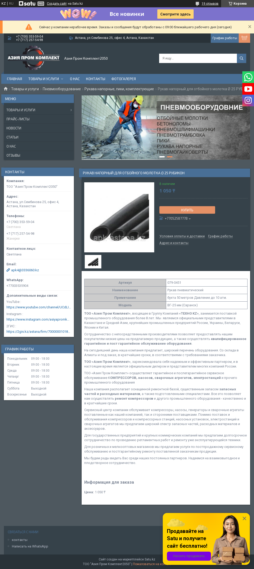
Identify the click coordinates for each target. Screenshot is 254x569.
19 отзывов (210, 3)
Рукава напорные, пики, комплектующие (119, 89)
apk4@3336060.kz (25, 270)
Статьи (12, 137)
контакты (19, 540)
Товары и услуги (43, 79)
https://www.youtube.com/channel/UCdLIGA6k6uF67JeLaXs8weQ (38, 307)
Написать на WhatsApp (30, 546)
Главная (14, 79)
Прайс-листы (18, 119)
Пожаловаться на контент (152, 564)
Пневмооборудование (62, 89)
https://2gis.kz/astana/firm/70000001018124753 (38, 332)
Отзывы (13, 155)
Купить (187, 210)
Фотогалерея (123, 79)
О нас (75, 79)
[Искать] (241, 58)
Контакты (95, 79)
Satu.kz (150, 559)
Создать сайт (57, 3)
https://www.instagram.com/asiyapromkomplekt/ (38, 319)
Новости (13, 128)
